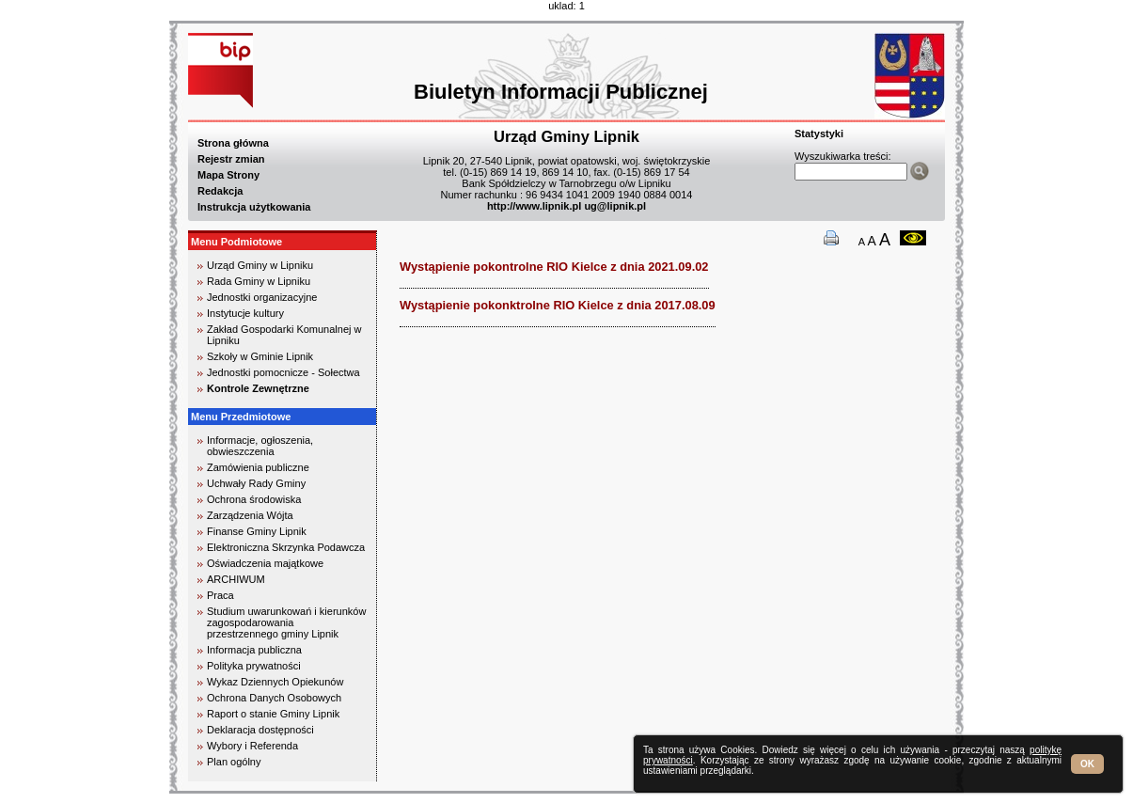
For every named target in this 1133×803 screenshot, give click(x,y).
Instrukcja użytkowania (253, 207)
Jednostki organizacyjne (262, 297)
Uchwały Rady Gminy (256, 483)
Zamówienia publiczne (258, 467)
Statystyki (819, 133)
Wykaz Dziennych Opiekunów (275, 681)
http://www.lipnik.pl (534, 206)
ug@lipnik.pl (615, 206)
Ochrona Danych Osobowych (274, 697)
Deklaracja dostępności (260, 729)
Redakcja (220, 191)
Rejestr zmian (231, 159)
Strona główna (233, 143)
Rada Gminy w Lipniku (258, 281)
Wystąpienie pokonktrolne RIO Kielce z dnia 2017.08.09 (558, 305)
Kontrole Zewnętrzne (258, 388)
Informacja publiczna (254, 649)
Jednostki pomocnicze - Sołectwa (283, 372)
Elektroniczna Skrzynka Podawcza (286, 547)
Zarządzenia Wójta (250, 515)
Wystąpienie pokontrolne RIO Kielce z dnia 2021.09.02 (554, 267)
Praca (220, 595)
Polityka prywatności (254, 665)
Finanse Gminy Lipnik (257, 531)
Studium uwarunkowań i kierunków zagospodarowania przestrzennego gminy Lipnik (286, 622)
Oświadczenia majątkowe (265, 563)
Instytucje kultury (245, 313)
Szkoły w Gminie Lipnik (260, 356)
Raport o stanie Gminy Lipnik (273, 713)
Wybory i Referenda (252, 745)
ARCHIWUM (236, 579)
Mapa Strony (228, 175)
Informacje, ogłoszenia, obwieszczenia (260, 445)
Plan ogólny (234, 761)
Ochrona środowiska (254, 499)
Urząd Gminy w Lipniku (260, 265)
